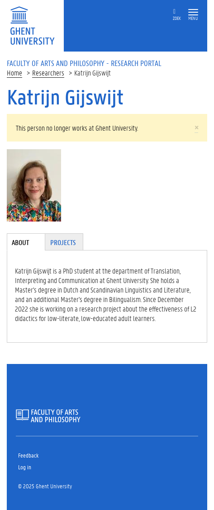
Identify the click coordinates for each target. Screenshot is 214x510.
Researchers (48, 72)
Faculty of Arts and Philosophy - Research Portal (84, 63)
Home (14, 72)
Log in (24, 467)
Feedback (28, 455)
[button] (193, 12)
